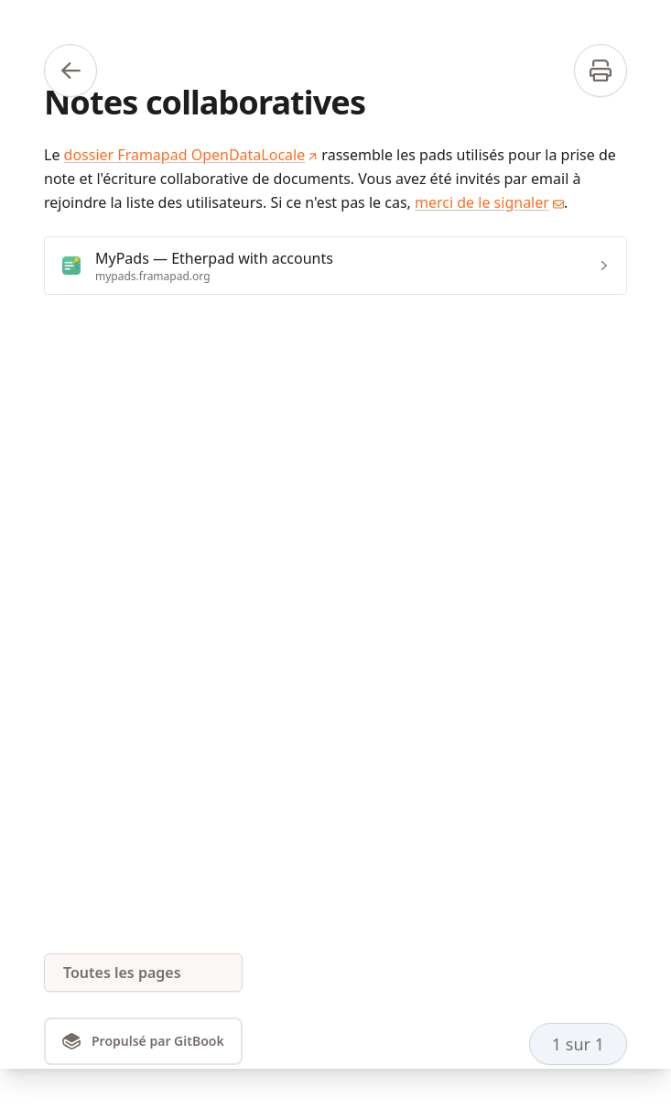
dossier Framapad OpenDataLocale (191, 155)
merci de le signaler (489, 202)
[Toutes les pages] (143, 972)
